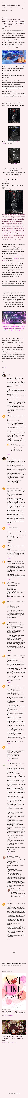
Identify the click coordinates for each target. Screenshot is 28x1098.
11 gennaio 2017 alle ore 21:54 (17, 622)
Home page (5, 11)
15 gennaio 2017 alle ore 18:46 (18, 903)
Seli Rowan (10, 374)
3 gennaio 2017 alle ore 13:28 (13, 529)
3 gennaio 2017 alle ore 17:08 (18, 545)
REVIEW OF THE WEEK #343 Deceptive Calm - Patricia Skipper (12, 1038)
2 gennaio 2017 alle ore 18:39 (18, 445)
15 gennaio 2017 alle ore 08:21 (13, 748)
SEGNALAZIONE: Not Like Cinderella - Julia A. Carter (13, 1012)
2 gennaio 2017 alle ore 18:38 (18, 415)
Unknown (9, 415)
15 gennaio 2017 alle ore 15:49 (18, 890)
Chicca (8, 458)
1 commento (10, 1015)
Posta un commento (12, 1042)
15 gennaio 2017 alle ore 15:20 (13, 857)
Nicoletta (9, 903)
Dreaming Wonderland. (11, 5)
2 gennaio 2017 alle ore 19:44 (16, 488)
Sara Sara (9, 763)
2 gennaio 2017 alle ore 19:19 (17, 457)
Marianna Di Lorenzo (12, 527)
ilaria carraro (10, 746)
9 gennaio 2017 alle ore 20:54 (13, 583)
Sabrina (9, 622)
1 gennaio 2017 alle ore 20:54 (19, 374)
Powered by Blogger (14, 1093)
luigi (8, 488)
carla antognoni (11, 582)
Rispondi (9, 412)
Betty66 (9, 601)
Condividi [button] (4, 367)
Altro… (12, 11)
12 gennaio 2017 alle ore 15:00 (18, 655)
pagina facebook (17, 255)
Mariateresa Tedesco (12, 856)
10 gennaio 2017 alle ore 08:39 (18, 601)
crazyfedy (16, 258)
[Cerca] (25, 2)
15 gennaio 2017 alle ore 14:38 (18, 763)
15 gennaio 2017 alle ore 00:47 (18, 685)
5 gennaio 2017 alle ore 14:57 (18, 561)
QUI (17, 141)
